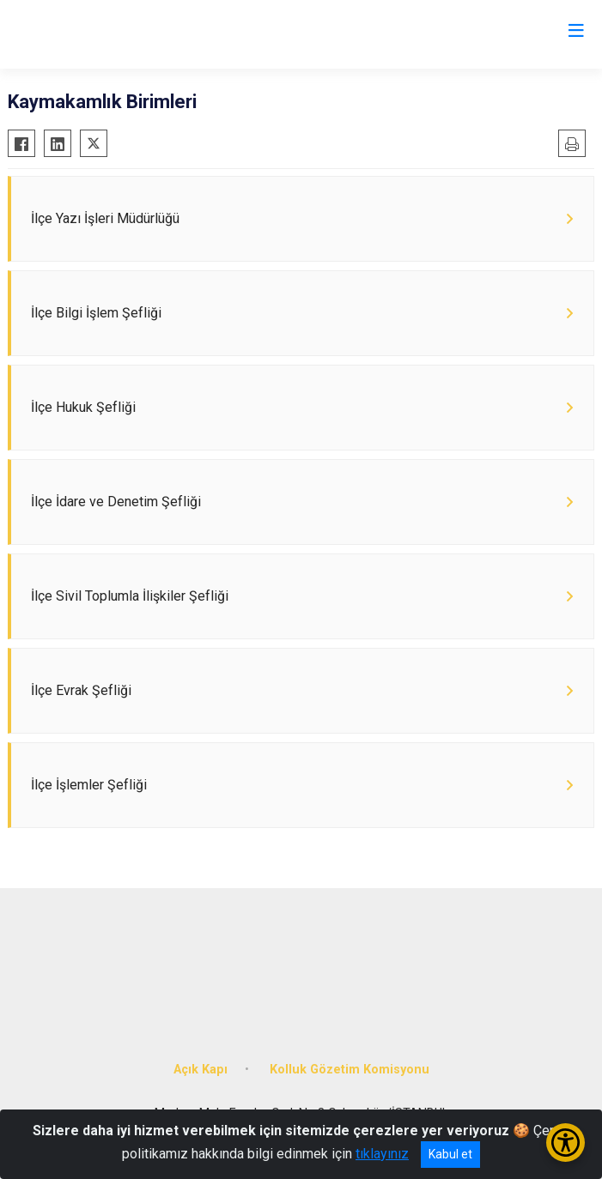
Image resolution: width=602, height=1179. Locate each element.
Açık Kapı (200, 1069)
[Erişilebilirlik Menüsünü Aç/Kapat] (565, 1142)
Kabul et (450, 1154)
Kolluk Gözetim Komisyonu (349, 1069)
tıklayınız (382, 1154)
